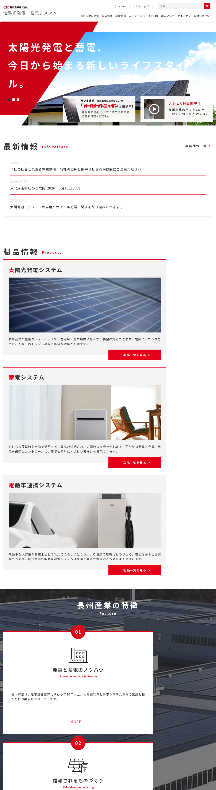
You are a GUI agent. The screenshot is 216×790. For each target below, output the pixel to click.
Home (122, 6)
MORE (54, 658)
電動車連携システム (200, 751)
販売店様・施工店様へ (161, 15)
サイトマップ (141, 6)
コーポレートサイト (160, 772)
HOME (8, 731)
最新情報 (120, 15)
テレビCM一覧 (146, 731)
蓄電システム (196, 745)
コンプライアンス (195, 772)
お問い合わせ (202, 15)
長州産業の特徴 (89, 15)
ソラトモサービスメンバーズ (74, 739)
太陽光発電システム (200, 739)
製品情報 (107, 15)
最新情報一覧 (193, 146)
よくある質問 (13, 739)
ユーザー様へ (137, 15)
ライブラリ (184, 15)
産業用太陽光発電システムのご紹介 (79, 731)
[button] (9, 99)
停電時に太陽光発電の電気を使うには (80, 747)
